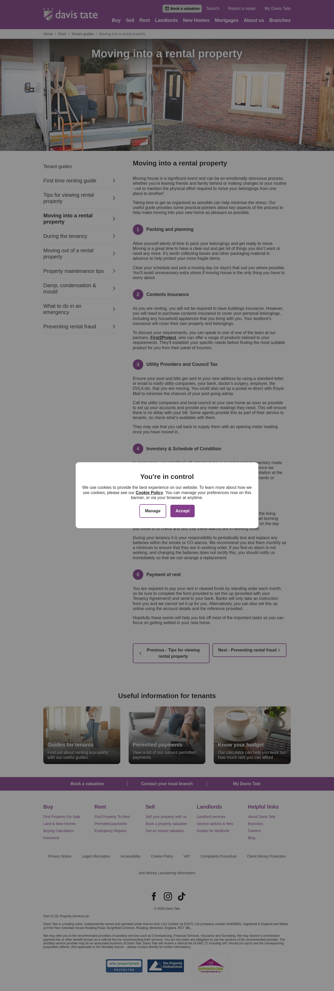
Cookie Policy (149, 492)
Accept (182, 511)
